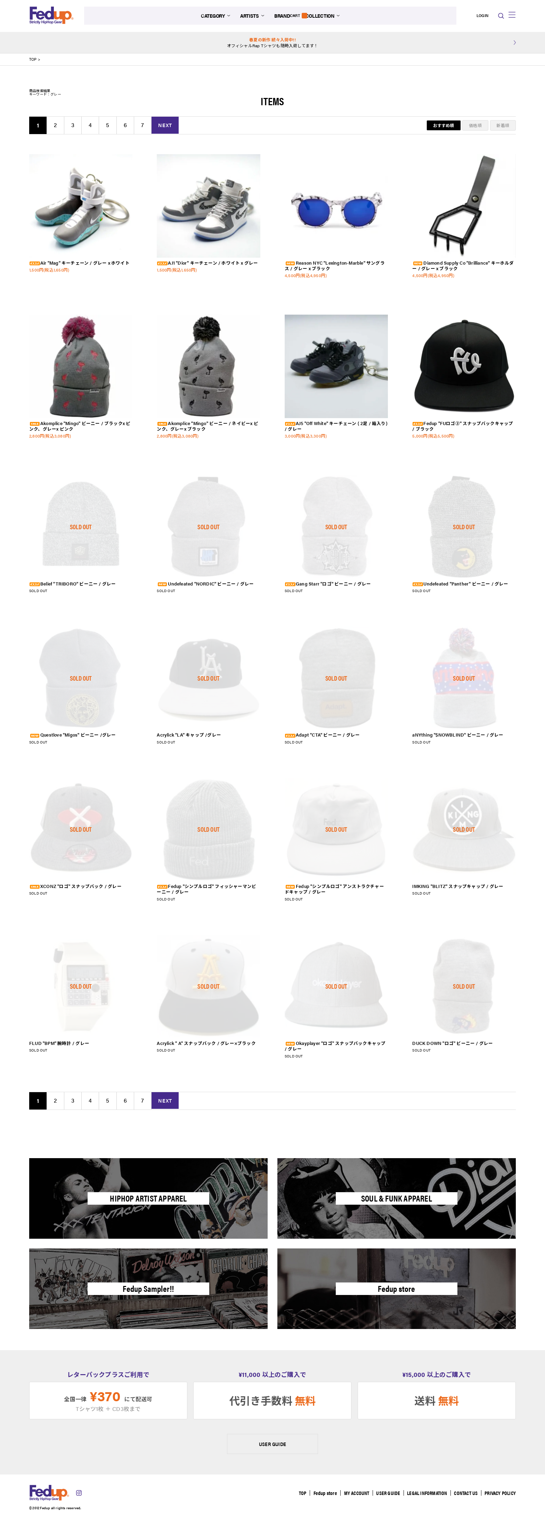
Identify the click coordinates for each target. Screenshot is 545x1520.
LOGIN (465, 16)
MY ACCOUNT (355, 1493)
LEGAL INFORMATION (426, 1493)
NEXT (167, 125)
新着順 (502, 125)
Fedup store (323, 1493)
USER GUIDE (272, 1443)
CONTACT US (465, 1493)
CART (484, 16)
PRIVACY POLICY (500, 1493)
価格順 (475, 125)
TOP (33, 59)
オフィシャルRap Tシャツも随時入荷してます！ (272, 42)
